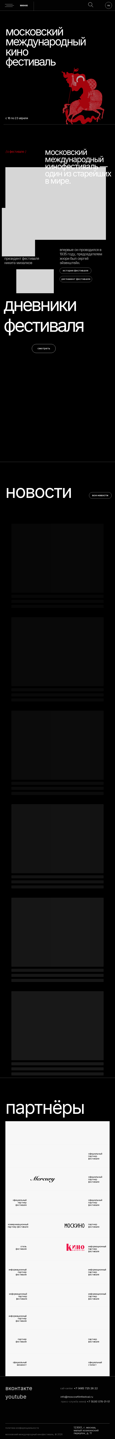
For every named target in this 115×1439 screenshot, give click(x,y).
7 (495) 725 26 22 (86, 1388)
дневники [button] (40, 304)
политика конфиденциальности (22, 1428)
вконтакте (18, 1388)
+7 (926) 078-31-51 (98, 1401)
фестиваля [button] (43, 325)
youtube (15, 1396)
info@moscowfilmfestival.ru (77, 1396)
